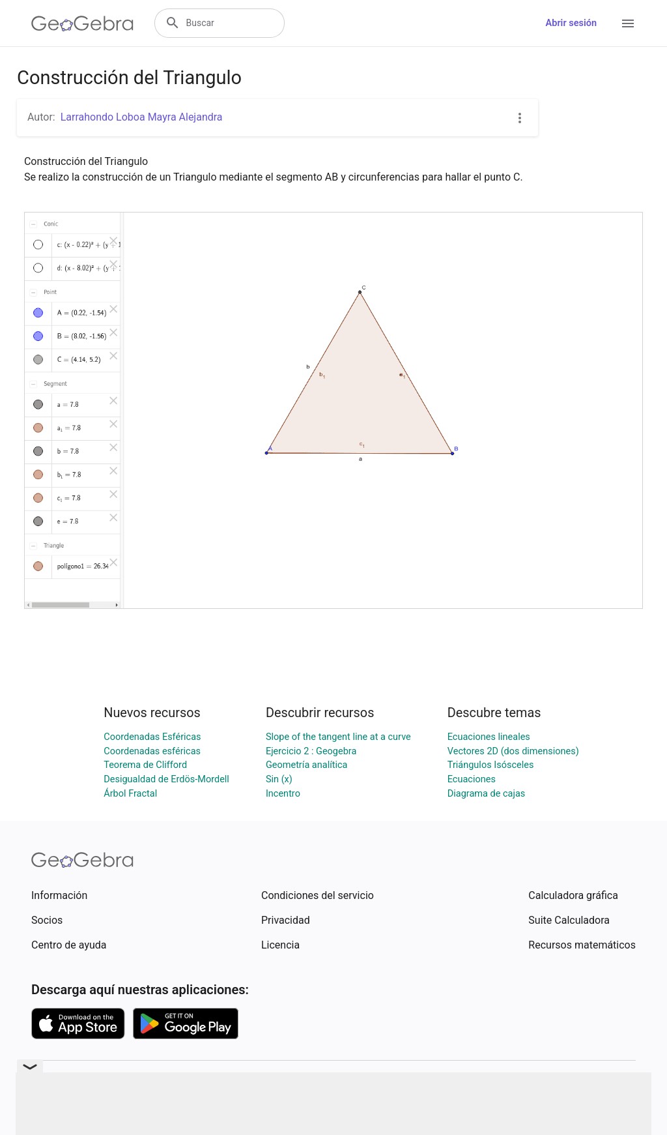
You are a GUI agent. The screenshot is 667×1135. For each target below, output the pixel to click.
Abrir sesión (571, 23)
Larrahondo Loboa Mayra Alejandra (142, 117)
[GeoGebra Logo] (82, 23)
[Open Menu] (628, 23)
